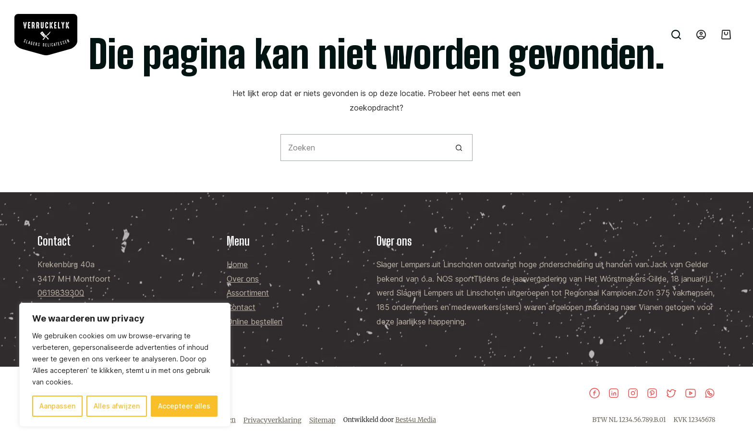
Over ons (413, 34)
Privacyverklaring (272, 420)
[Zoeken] (676, 34)
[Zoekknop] (459, 147)
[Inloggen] (701, 34)
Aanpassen (57, 406)
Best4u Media (415, 420)
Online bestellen (603, 34)
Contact (529, 34)
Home (365, 34)
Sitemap (322, 420)
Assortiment (472, 34)
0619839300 (60, 292)
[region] (125, 365)
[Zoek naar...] (363, 147)
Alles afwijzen (117, 406)
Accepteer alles (184, 406)
